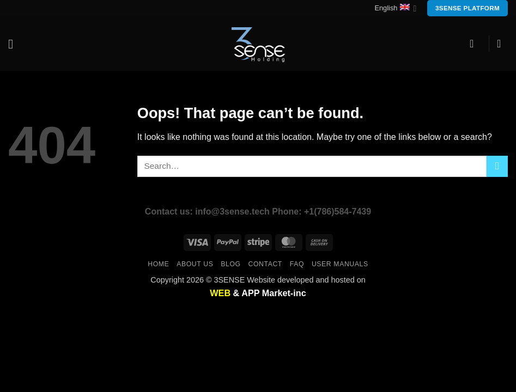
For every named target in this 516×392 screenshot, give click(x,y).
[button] (14, 43)
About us (195, 264)
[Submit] (497, 166)
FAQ (297, 264)
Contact (265, 264)
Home (158, 264)
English (395, 8)
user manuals (340, 264)
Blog (230, 264)
